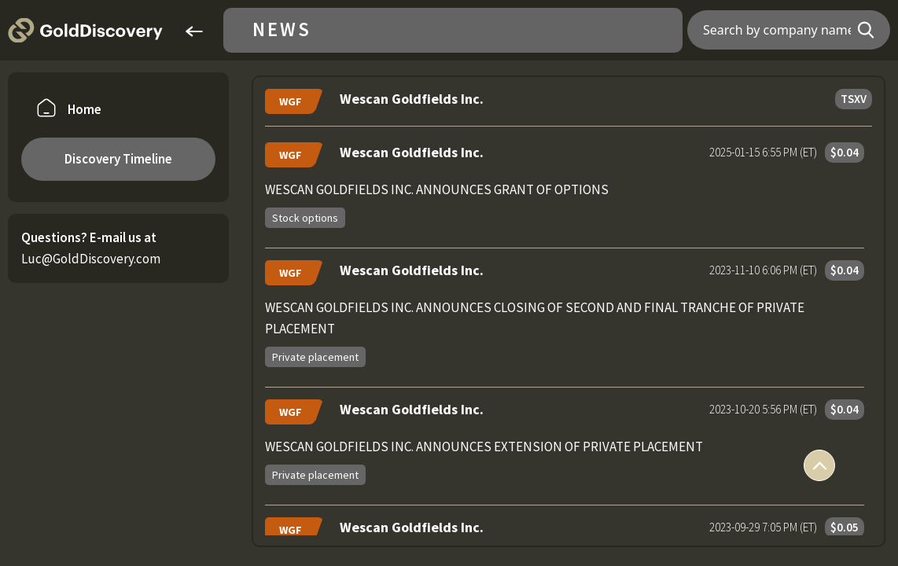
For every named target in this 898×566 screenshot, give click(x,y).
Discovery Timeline (118, 158)
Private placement (315, 357)
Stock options (305, 218)
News (281, 30)
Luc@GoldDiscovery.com (90, 258)
